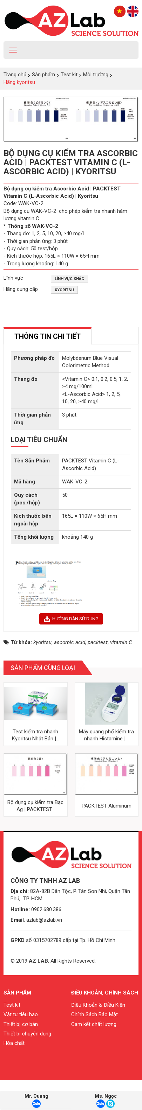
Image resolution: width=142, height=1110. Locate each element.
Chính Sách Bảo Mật (94, 1044)
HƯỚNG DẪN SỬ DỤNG (71, 648)
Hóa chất (14, 1073)
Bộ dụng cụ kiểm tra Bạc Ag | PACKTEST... (35, 835)
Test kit (12, 1035)
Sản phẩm (17, 1022)
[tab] (48, 335)
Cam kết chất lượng (93, 1053)
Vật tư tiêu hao (21, 1044)
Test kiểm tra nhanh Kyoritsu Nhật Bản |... (35, 764)
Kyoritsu (64, 290)
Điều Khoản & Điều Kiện (98, 1035)
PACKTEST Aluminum (106, 835)
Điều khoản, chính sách (104, 1022)
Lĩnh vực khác (69, 279)
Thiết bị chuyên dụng (27, 1063)
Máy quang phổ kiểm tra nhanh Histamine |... (106, 764)
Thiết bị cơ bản (21, 1053)
